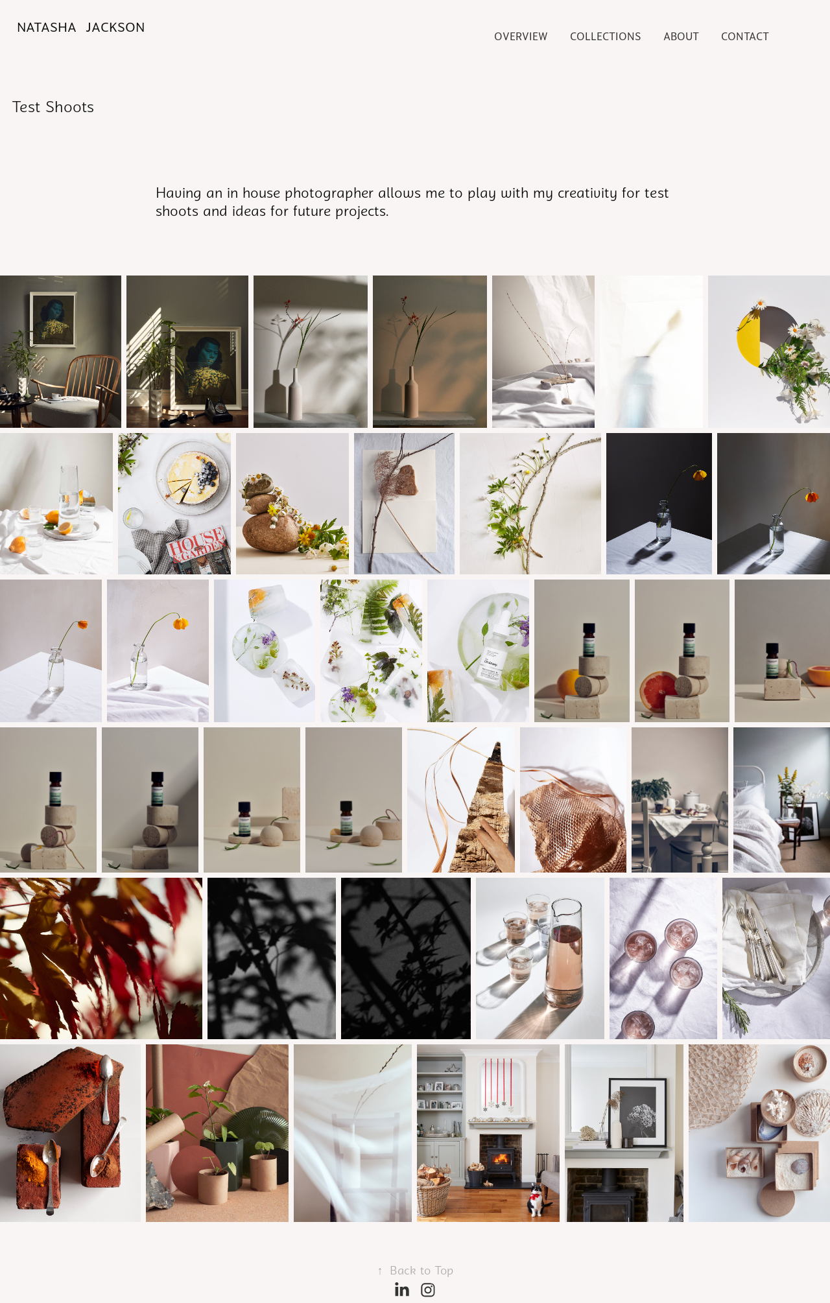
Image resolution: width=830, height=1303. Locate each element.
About (681, 36)
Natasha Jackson (81, 27)
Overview (521, 36)
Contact (745, 36)
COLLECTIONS (605, 36)
